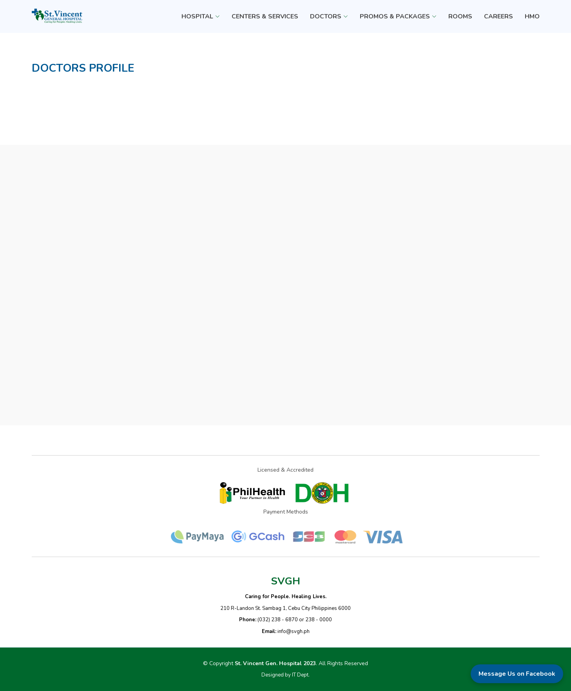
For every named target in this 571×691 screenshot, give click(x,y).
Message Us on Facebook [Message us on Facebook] (517, 673)
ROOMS (460, 16)
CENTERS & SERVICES (265, 16)
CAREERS (498, 16)
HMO (532, 16)
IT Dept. (301, 674)
